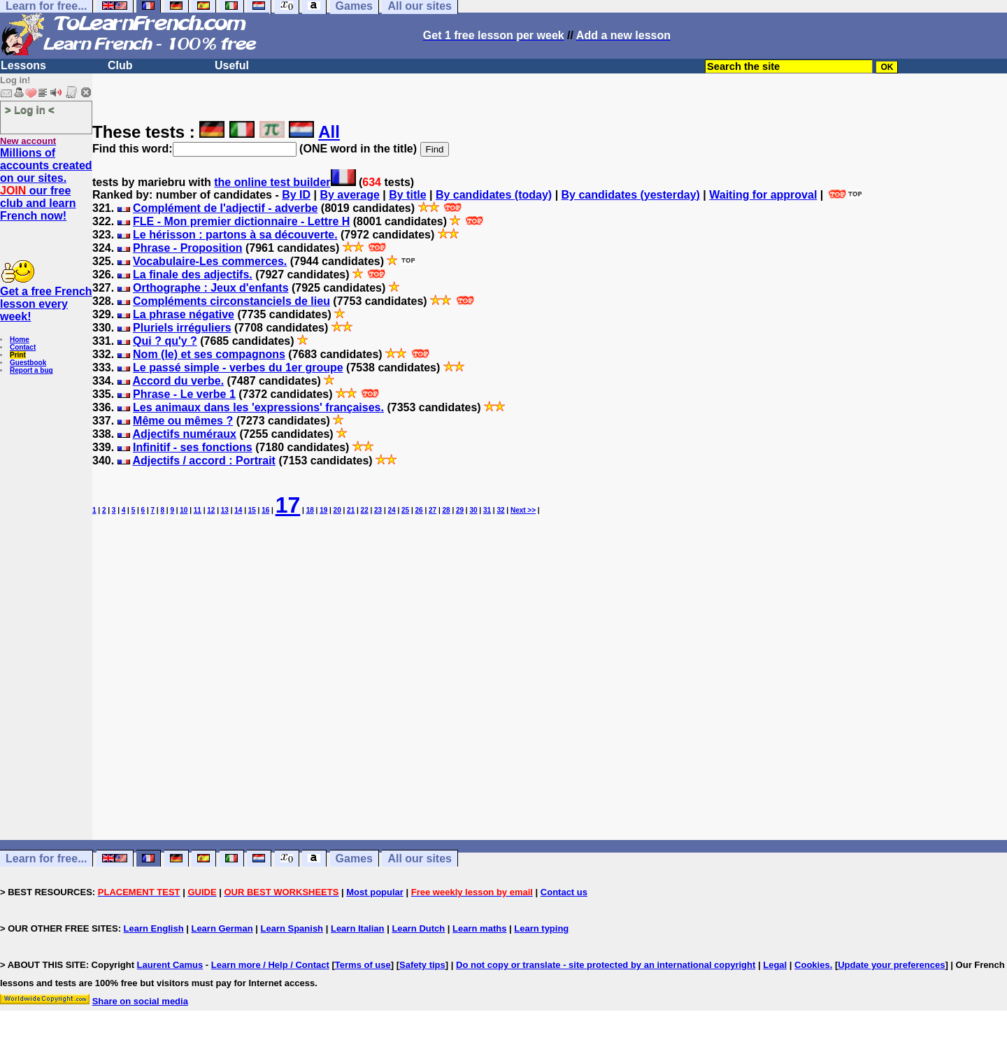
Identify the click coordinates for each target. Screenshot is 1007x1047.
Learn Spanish (291, 928)
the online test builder (272, 182)
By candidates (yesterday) (631, 195)
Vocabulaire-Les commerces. (210, 261)
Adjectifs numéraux (184, 434)
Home (19, 339)
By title (407, 195)
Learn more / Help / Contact (270, 965)
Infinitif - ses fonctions (192, 447)
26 (419, 510)
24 (392, 510)
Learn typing (541, 928)
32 (500, 510)
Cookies (812, 965)
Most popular (374, 892)
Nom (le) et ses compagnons (209, 354)
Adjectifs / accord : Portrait (204, 460)
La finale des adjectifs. (192, 274)
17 (288, 505)
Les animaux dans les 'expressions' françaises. (258, 407)
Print (18, 355)
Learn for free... (46, 858)
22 (365, 510)
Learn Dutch (418, 928)
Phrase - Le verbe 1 (184, 394)
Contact (23, 347)
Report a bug (31, 370)
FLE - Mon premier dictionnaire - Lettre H (241, 221)
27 (432, 510)
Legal (775, 965)
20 (337, 510)
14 (238, 510)
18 (310, 510)
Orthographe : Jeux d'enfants (211, 288)
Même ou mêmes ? (183, 421)
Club (120, 65)
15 (252, 510)
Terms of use (363, 965)
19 (323, 510)
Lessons (23, 65)
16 (265, 510)
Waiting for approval (763, 195)
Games (354, 858)
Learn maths (479, 928)
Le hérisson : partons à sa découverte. (235, 235)
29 (460, 510)
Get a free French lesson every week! (46, 303)
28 (446, 510)
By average (349, 195)
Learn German (221, 928)
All (329, 131)
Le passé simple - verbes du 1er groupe (238, 367)
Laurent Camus (170, 965)
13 (225, 510)
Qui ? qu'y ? (165, 341)
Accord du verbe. (178, 381)
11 (197, 510)
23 (378, 510)
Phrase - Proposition (187, 248)
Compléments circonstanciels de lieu (231, 301)
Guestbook (28, 362)
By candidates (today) (494, 195)
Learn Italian (358, 928)
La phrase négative (183, 314)
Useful (232, 65)
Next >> (523, 510)
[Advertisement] (549, 704)
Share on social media (140, 1001)
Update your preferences (891, 965)
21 (351, 510)
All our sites (419, 858)
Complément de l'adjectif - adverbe (225, 208)
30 (473, 510)
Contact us (564, 892)
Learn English (154, 928)
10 (183, 510)
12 (211, 510)
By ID (296, 195)
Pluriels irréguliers (182, 328)
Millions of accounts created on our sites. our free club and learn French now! (46, 184)
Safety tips (422, 965)
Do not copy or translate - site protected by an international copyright (605, 965)
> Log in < (30, 109)
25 (405, 510)
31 (487, 510)
